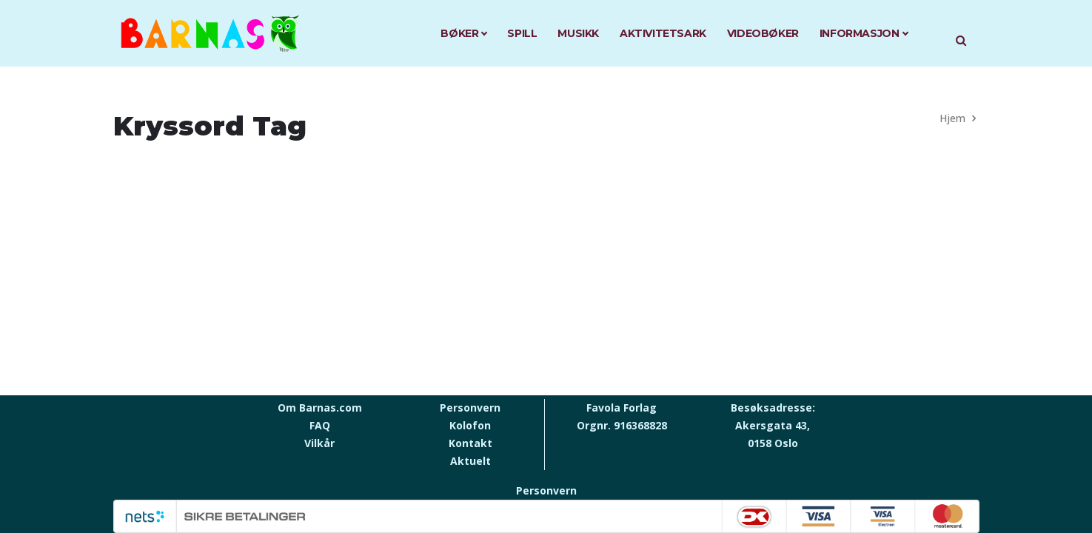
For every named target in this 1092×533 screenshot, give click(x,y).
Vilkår (319, 443)
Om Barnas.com (320, 407)
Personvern (470, 407)
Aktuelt (470, 461)
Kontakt (470, 443)
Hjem (952, 118)
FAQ (319, 425)
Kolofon (470, 425)
